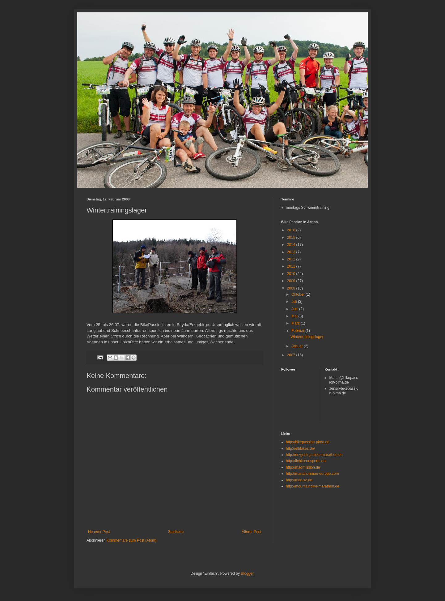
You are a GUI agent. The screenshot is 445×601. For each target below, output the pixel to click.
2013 (291, 252)
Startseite (176, 532)
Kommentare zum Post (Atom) (131, 540)
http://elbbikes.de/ (300, 448)
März (296, 323)
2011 (291, 266)
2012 (291, 259)
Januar (297, 346)
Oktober (298, 294)
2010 (291, 274)
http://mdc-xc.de (299, 480)
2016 (291, 230)
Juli (294, 301)
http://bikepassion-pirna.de (307, 442)
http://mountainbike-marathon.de (312, 486)
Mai (295, 316)
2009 (291, 281)
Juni (295, 309)
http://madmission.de (303, 467)
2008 (291, 288)
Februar (298, 330)
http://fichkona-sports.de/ (306, 461)
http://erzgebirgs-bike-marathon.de (314, 455)
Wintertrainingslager (307, 337)
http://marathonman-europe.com (312, 473)
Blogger (247, 573)
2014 (291, 245)
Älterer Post (251, 532)
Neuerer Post (99, 532)
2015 (291, 237)
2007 (291, 355)
